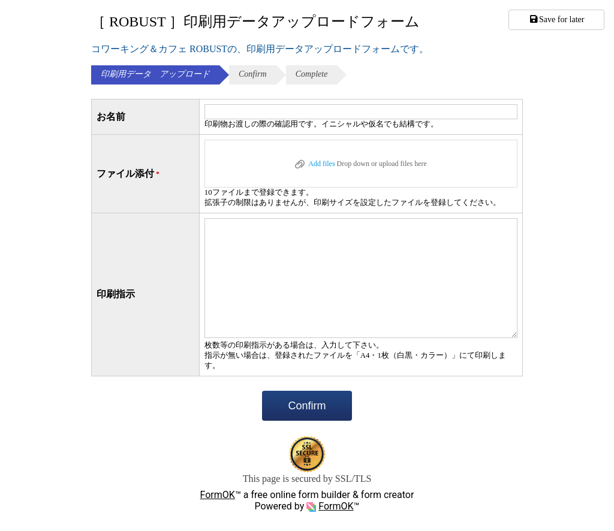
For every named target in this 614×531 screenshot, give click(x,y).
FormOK (217, 494)
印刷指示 (116, 294)
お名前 (111, 116)
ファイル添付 (129, 174)
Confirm (307, 406)
